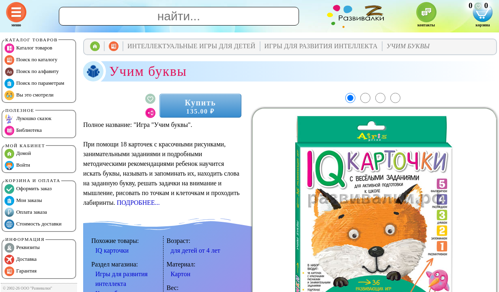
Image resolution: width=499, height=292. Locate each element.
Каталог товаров (28, 48)
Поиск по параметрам (34, 83)
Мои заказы (23, 201)
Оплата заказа (25, 212)
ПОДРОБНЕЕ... (138, 202)
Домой (17, 154)
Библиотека (23, 130)
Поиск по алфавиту (31, 72)
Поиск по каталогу (30, 60)
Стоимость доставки (33, 224)
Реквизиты (22, 248)
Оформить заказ (28, 189)
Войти (17, 165)
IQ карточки (112, 250)
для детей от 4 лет (195, 250)
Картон (181, 274)
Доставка (20, 259)
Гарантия (20, 271)
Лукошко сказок (28, 119)
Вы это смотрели (29, 95)
